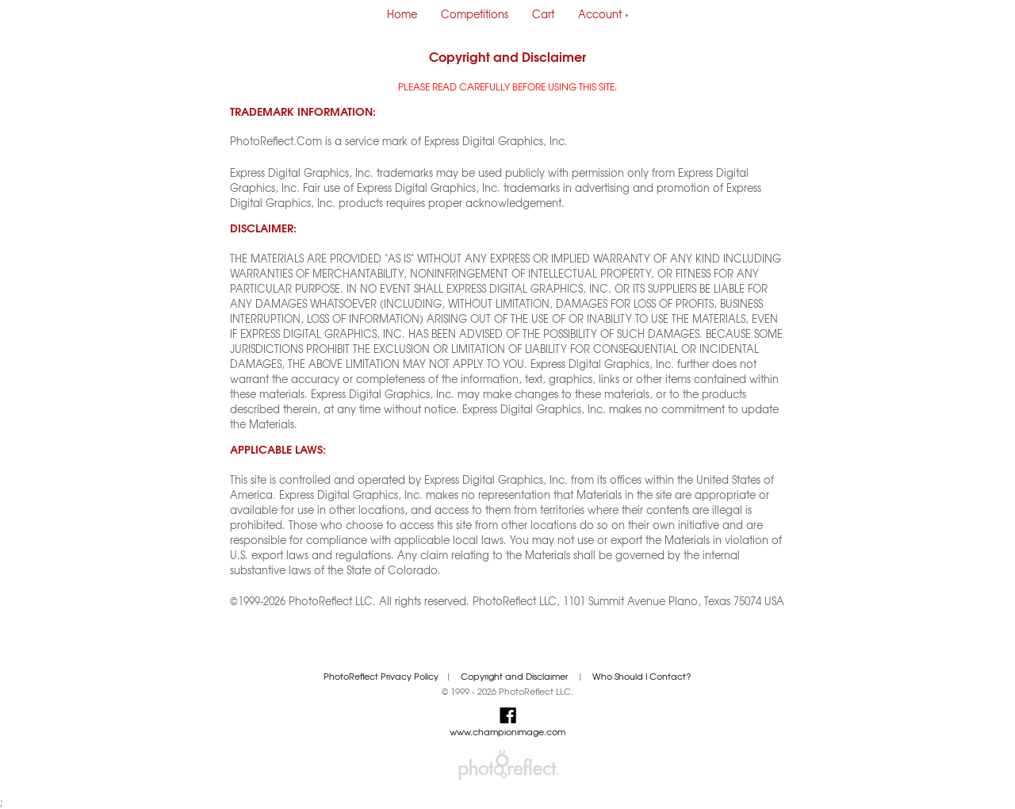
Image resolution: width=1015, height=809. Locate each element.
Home (402, 13)
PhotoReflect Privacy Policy (381, 676)
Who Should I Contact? (641, 676)
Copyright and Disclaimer (515, 676)
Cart (543, 13)
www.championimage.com (507, 731)
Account (604, 13)
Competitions (474, 13)
